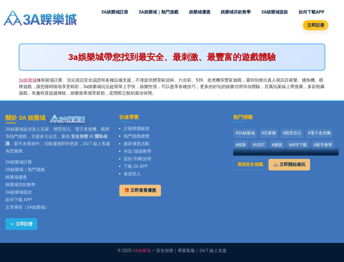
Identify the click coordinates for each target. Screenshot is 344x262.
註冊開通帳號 (136, 128)
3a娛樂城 (28, 80)
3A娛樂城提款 (274, 12)
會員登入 (132, 173)
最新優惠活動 (136, 143)
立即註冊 (315, 25)
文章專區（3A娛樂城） (27, 207)
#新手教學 (323, 144)
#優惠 (277, 144)
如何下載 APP (18, 199)
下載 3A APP (136, 166)
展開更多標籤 (250, 164)
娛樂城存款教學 (236, 12)
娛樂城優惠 (199, 12)
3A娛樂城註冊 (114, 12)
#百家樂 (268, 133)
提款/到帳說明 (137, 158)
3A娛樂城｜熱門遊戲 (158, 12)
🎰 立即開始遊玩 (289, 164)
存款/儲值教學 (137, 151)
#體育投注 (292, 133)
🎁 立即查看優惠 (140, 190)
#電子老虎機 (319, 133)
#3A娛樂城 (245, 133)
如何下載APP (311, 12)
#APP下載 (298, 144)
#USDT (259, 144)
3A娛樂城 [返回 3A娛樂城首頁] (142, 250)
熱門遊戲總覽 (136, 136)
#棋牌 (240, 144)
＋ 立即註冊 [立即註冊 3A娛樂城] (21, 223)
